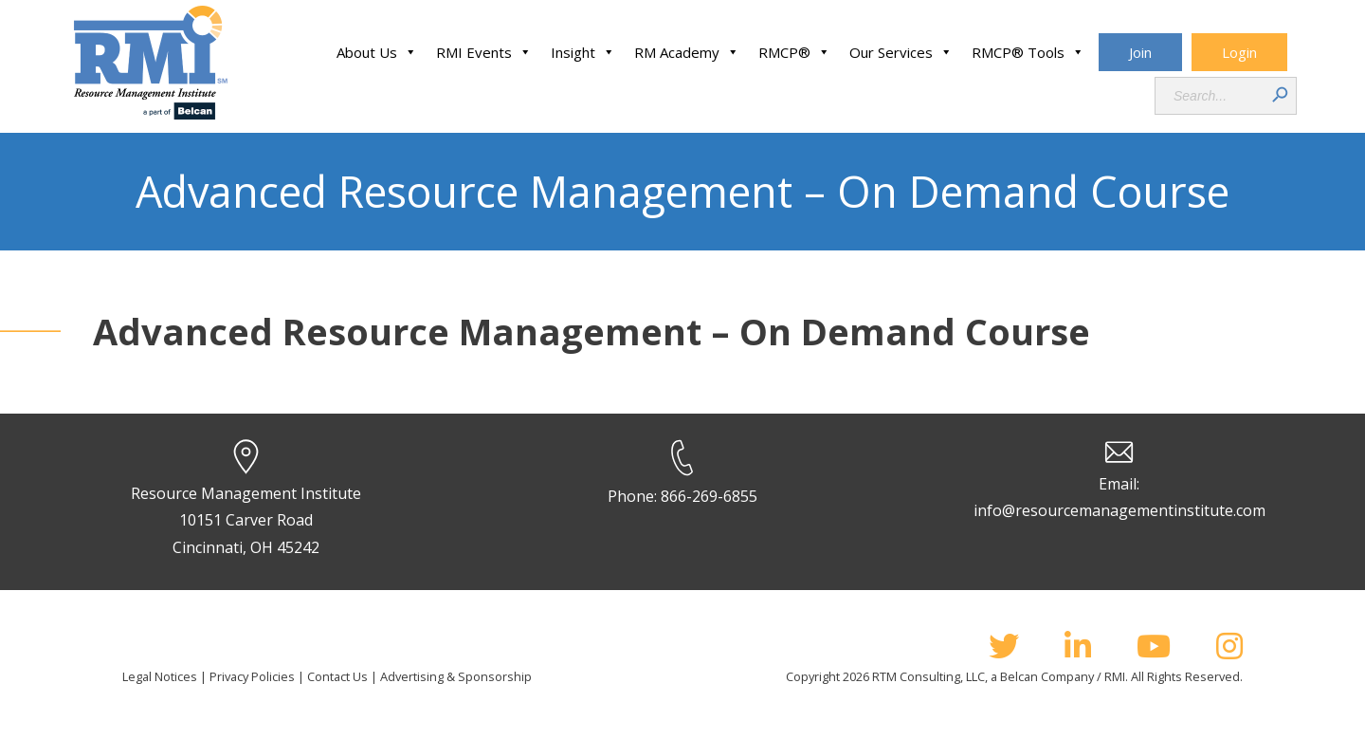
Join (1140, 52)
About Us (377, 52)
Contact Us (337, 676)
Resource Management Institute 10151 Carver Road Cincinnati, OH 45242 (246, 521)
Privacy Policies (252, 676)
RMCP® (794, 52)
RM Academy (686, 52)
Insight (583, 52)
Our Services (901, 52)
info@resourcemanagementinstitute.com (1119, 510)
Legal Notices (159, 676)
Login (1239, 52)
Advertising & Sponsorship (456, 676)
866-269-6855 (709, 496)
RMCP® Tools (1028, 52)
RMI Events (484, 52)
